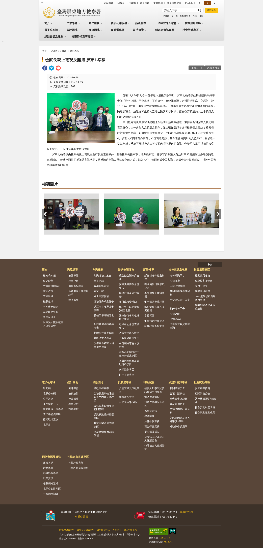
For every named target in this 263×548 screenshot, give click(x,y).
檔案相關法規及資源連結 (205, 306)
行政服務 (73, 398)
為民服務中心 (50, 311)
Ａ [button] (207, 3)
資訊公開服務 (119, 23)
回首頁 (120, 3)
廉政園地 (94, 29)
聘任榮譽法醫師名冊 (104, 317)
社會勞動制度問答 (205, 407)
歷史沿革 (48, 280)
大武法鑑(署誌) (51, 285)
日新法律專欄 (177, 285)
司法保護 (138, 29)
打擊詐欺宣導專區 (82, 36)
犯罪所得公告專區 (53, 408)
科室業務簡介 (50, 306)
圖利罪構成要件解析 (180, 292)
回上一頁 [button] (198, 68)
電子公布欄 (51, 29)
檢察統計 (73, 393)
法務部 (132, 3)
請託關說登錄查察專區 (104, 416)
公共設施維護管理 (129, 338)
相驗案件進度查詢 (104, 332)
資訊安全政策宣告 (85, 529)
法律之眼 (175, 313)
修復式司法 (150, 410)
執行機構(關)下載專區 (205, 400)
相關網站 (73, 408)
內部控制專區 (126, 369)
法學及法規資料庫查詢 (180, 326)
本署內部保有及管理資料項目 (129, 362)
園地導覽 (73, 388)
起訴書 (166, 15)
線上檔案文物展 (204, 280)
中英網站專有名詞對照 (129, 345)
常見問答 (158, 3)
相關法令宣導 (126, 396)
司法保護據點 (152, 396)
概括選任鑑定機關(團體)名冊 (129, 308)
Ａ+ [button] (215, 3)
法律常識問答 (177, 275)
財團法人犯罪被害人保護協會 (53, 324)
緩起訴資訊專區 (164, 29)
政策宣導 (48, 462)
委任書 (174, 15)
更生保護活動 (152, 431)
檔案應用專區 (193, 23)
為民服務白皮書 (102, 275)
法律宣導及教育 (167, 23)
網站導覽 (108, 3)
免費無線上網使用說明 (78, 292)
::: (42, 2)
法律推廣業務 (152, 421)
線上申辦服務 (101, 296)
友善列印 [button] (214, 68)
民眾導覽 (72, 23)
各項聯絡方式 (101, 285)
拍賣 (201, 15)
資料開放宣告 (103, 529)
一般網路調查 (50, 493)
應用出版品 (201, 285)
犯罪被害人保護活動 (154, 447)
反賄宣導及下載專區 (129, 390)
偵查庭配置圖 (76, 285)
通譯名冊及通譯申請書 (104, 308)
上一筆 (45, 214)
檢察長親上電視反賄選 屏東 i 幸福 (75, 59)
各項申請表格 (177, 393)
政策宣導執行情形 (129, 332)
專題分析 (73, 403)
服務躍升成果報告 (104, 301)
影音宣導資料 (202, 388)
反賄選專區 (117, 29)
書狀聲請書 (185, 15)
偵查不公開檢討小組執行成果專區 (129, 353)
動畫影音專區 (50, 472)
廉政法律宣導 (101, 388)
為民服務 (94, 23)
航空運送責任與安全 (180, 301)
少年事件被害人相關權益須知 (104, 345)
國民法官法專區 (102, 337)
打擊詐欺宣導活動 (78, 467)
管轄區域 (48, 296)
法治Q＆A (175, 318)
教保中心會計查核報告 (129, 326)
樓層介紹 (73, 280)
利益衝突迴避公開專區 (104, 425)
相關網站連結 (50, 483)
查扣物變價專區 (52, 414)
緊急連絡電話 (174, 3)
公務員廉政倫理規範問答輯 (104, 407)
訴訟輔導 (140, 23)
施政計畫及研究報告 (129, 294)
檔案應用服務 (202, 275)
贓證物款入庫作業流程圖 (154, 308)
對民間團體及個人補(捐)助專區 (180, 419)
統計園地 (72, 29)
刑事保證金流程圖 (154, 301)
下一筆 (218, 214)
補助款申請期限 (178, 426)
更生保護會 (49, 316)
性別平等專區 (126, 374)
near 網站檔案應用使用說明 (205, 298)
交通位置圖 (81, 516)
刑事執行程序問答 (154, 320)
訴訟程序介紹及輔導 (154, 277)
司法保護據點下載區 (154, 404)
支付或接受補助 (128, 301)
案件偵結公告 (50, 403)
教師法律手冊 (177, 308)
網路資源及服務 (53, 36)
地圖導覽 (73, 275)
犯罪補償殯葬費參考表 (104, 326)
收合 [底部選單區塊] (210, 264)
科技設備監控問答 (154, 325)
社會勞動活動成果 (205, 412)
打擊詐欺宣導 (76, 462)
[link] (44, 68)
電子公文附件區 (52, 488)
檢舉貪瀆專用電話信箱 (104, 433)
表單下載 (99, 291)
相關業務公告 (177, 388)
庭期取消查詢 (50, 419)
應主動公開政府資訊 (129, 277)
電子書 (47, 424)
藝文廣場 (73, 299)
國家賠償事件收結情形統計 (129, 317)
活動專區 (74, 51)
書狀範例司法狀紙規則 (154, 286)
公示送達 (48, 398)
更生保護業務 (152, 426)
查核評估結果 (177, 403)
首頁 (44, 51)
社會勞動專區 (190, 29)
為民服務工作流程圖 (154, 294)
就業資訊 (48, 478)
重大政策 (48, 291)
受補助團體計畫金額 (180, 410)
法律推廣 (175, 280)
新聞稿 (47, 388)
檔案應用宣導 (202, 291)
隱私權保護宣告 (66, 529)
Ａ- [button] (199, 3)
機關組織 (48, 301)
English (189, 3)
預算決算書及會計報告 (129, 286)
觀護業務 (149, 415)
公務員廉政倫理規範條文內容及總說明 (104, 397)
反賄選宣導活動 (128, 402)
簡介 (47, 23)
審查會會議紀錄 (178, 398)
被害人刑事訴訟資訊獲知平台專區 (154, 390)
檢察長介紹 (49, 275)
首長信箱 (144, 3)
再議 (194, 15)
